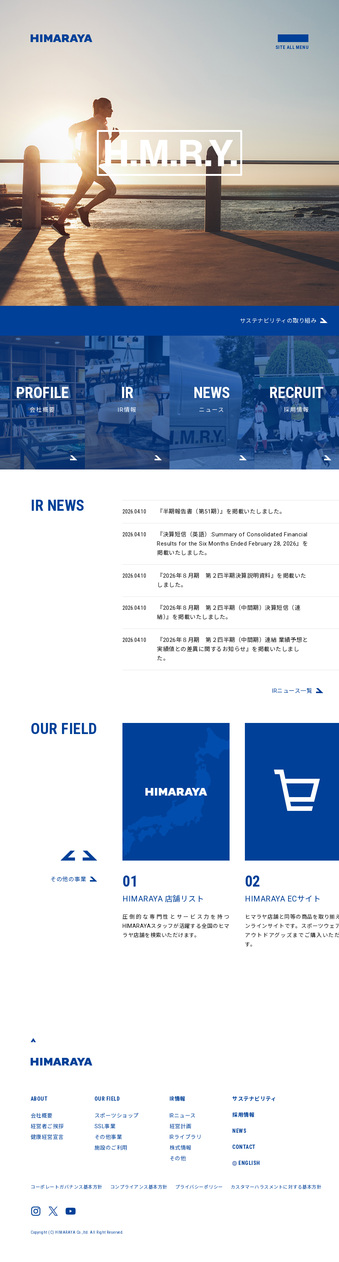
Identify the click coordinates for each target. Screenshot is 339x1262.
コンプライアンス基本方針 (139, 1187)
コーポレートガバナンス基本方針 (67, 1187)
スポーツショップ (117, 1116)
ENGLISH (247, 1163)
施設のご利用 (111, 1148)
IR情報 (127, 374)
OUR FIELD (107, 1099)
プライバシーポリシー (199, 1187)
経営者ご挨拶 (47, 1126)
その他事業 (108, 1137)
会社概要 (42, 374)
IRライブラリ (186, 1137)
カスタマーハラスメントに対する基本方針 (276, 1187)
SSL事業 (105, 1126)
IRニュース (183, 1116)
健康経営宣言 (47, 1137)
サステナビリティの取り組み (278, 320)
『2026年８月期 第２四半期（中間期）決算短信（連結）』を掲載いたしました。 (211, 618)
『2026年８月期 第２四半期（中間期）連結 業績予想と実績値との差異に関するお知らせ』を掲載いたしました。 (215, 655)
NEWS (240, 1131)
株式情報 (181, 1148)
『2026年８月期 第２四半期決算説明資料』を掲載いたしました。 (214, 586)
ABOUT (39, 1099)
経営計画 (181, 1126)
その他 (178, 1158)
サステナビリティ (255, 1099)
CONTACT (244, 1147)
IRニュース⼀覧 (292, 697)
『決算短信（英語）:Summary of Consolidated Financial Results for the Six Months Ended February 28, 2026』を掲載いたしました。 (215, 550)
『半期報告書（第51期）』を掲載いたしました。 (203, 518)
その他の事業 (68, 886)
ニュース (212, 374)
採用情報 (296, 374)
